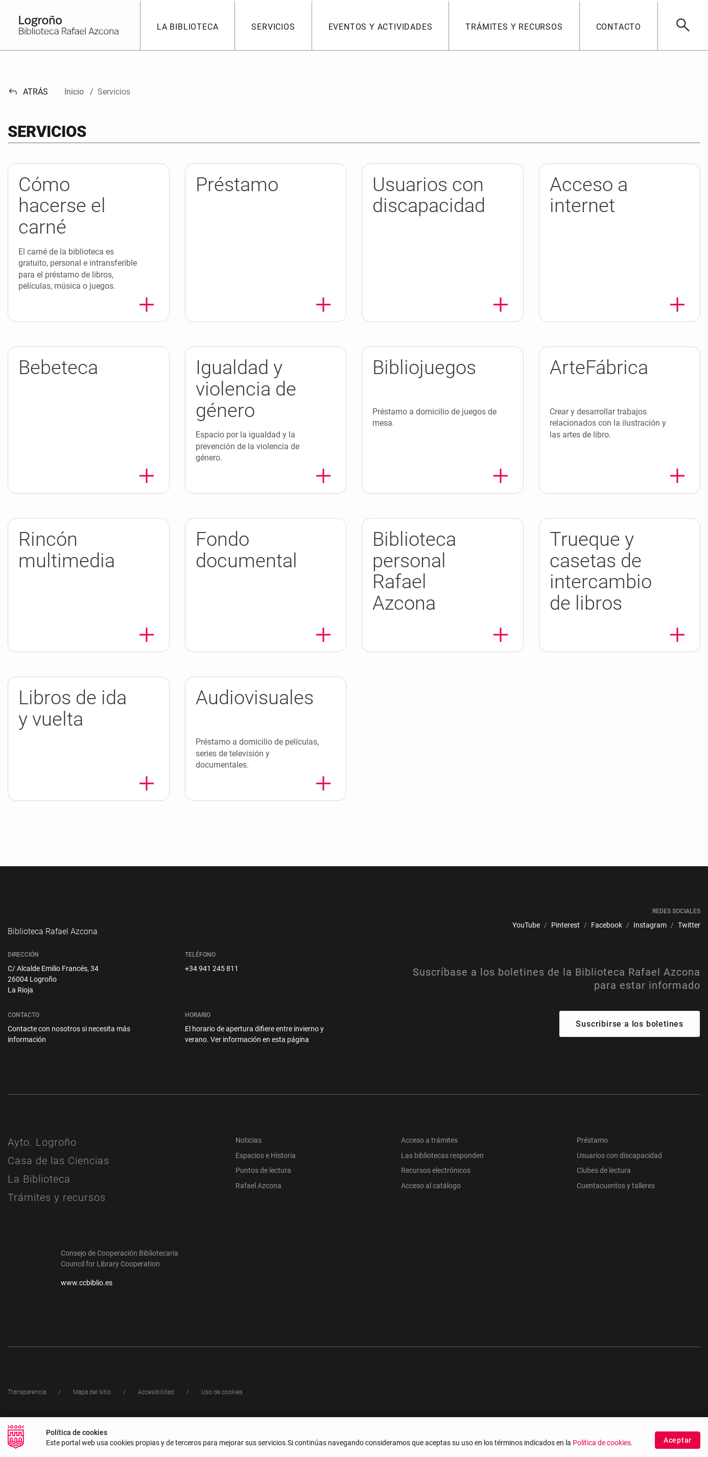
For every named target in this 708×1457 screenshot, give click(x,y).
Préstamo (592, 1148)
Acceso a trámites (429, 1148)
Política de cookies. (603, 1444)
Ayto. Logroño (42, 1150)
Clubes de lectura (604, 1178)
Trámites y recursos (57, 1205)
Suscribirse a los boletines (629, 1032)
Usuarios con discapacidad (619, 1164)
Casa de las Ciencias (58, 1169)
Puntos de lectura (263, 1178)
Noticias (248, 1148)
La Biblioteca (39, 1187)
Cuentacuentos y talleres (616, 1194)
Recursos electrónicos (435, 1178)
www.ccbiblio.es (86, 1291)
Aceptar (678, 1441)
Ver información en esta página (259, 1048)
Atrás (28, 92)
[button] (187, 25)
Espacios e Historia (265, 1164)
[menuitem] (526, 925)
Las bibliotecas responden (442, 1164)
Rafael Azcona (258, 1194)
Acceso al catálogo (431, 1194)
